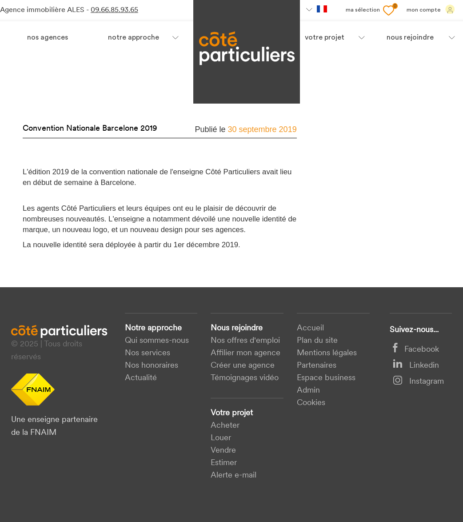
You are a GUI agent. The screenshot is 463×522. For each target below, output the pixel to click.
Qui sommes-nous (157, 341)
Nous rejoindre (237, 328)
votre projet (324, 37)
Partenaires (316, 365)
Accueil (310, 328)
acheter (225, 426)
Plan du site (317, 341)
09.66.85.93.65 (114, 10)
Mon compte (431, 9)
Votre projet (232, 413)
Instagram (418, 381)
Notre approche (133, 37)
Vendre (223, 450)
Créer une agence (243, 365)
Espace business (326, 378)
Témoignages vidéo (245, 378)
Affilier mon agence (245, 353)
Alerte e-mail (233, 475)
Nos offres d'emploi (245, 341)
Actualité (141, 378)
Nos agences (47, 37)
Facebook (416, 349)
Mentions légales (327, 353)
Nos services (147, 353)
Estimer (224, 463)
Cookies (311, 403)
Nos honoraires (151, 365)
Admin (308, 390)
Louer (221, 438)
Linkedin (416, 365)
